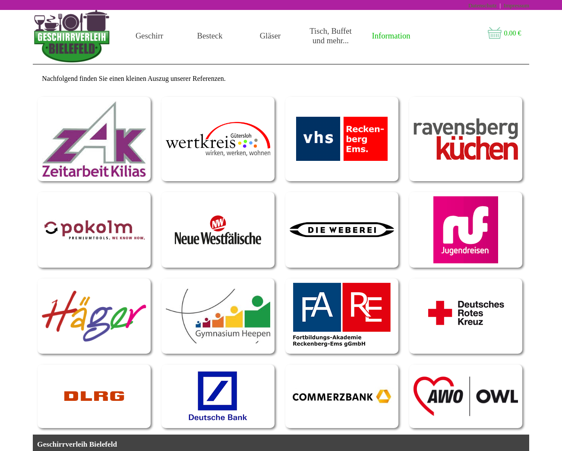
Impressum (516, 5)
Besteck (209, 35)
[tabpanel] (281, 5)
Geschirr (149, 35)
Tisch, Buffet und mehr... (330, 35)
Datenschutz (482, 5)
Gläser (270, 35)
